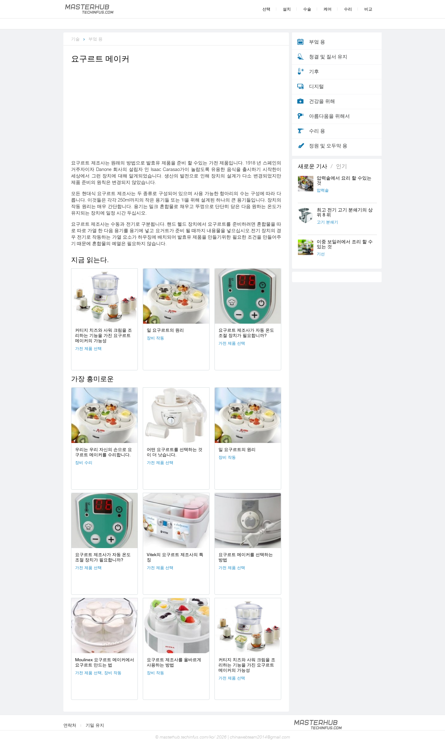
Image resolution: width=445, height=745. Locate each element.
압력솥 (323, 190)
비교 (368, 9)
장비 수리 (83, 462)
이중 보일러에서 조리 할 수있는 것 (345, 244)
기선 (321, 254)
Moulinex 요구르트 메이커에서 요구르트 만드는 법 (104, 662)
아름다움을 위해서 (329, 116)
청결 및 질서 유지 (328, 57)
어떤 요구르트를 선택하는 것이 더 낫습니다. (174, 452)
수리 (348, 9)
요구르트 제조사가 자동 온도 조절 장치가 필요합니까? (246, 333)
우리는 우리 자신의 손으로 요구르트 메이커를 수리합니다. (103, 452)
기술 (75, 38)
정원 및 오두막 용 (328, 146)
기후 (314, 71)
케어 (328, 9)
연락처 (69, 725)
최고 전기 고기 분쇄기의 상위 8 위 (345, 212)
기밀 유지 (95, 725)
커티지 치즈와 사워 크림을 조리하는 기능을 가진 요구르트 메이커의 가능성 (103, 335)
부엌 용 (95, 38)
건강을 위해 (322, 101)
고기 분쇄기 (327, 222)
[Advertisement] (176, 111)
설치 (287, 9)
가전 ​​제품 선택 (88, 348)
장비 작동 (155, 338)
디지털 (316, 86)
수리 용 (317, 131)
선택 (266, 9)
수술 (307, 9)
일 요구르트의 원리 (165, 330)
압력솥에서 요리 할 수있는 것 (344, 181)
